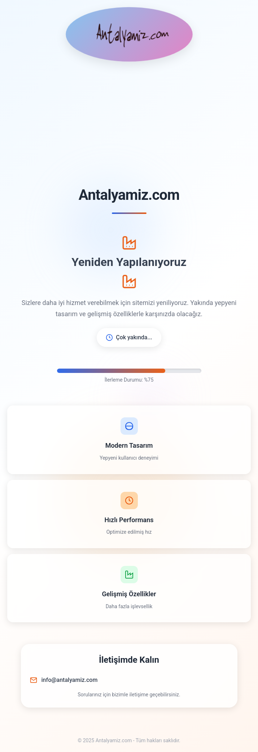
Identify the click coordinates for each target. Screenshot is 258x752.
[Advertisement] (129, 124)
